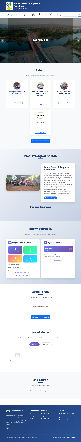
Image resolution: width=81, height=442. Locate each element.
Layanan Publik (45, 413)
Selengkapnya (50, 198)
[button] (78, 41)
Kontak (59, 15)
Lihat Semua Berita (40, 317)
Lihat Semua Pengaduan (23, 275)
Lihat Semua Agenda (58, 260)
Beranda (10, 15)
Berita (34, 15)
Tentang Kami (33, 416)
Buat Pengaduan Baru (22, 272)
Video (46, 344)
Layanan (26, 15)
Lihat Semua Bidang (40, 141)
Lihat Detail (17, 103)
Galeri (52, 15)
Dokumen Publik (45, 418)
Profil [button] (18, 14)
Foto (34, 344)
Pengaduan (44, 416)
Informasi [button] (42, 14)
